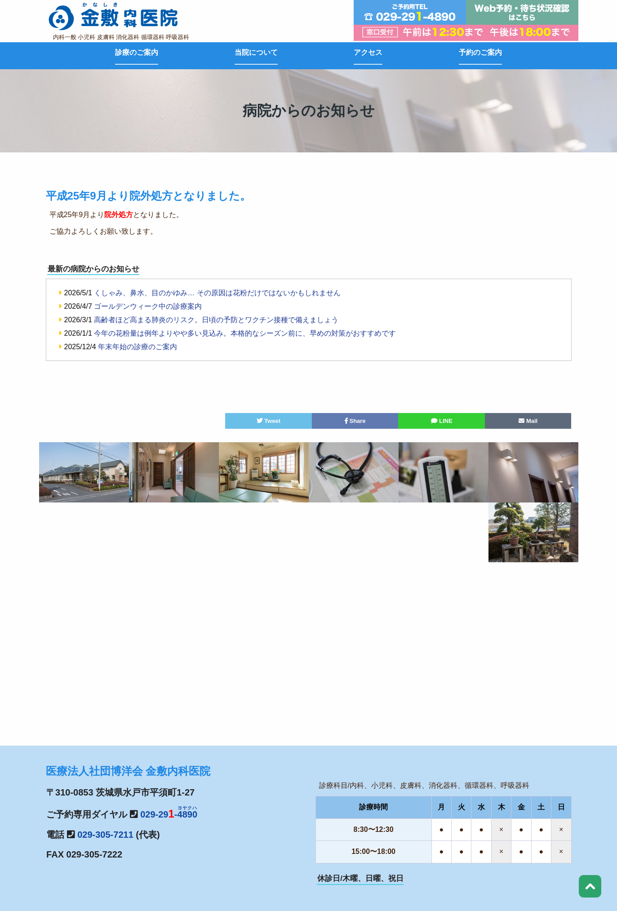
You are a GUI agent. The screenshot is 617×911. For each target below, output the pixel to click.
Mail (528, 421)
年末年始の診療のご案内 (137, 347)
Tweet (268, 421)
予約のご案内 (480, 52)
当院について (256, 52)
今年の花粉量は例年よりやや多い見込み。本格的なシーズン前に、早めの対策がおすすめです (245, 333)
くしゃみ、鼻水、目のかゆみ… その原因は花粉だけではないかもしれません (217, 293)
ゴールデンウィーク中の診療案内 (148, 306)
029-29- (168, 814)
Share (355, 421)
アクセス (368, 52)
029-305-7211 (105, 835)
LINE (442, 421)
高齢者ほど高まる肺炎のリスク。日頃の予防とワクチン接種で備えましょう (216, 320)
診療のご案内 (136, 52)
